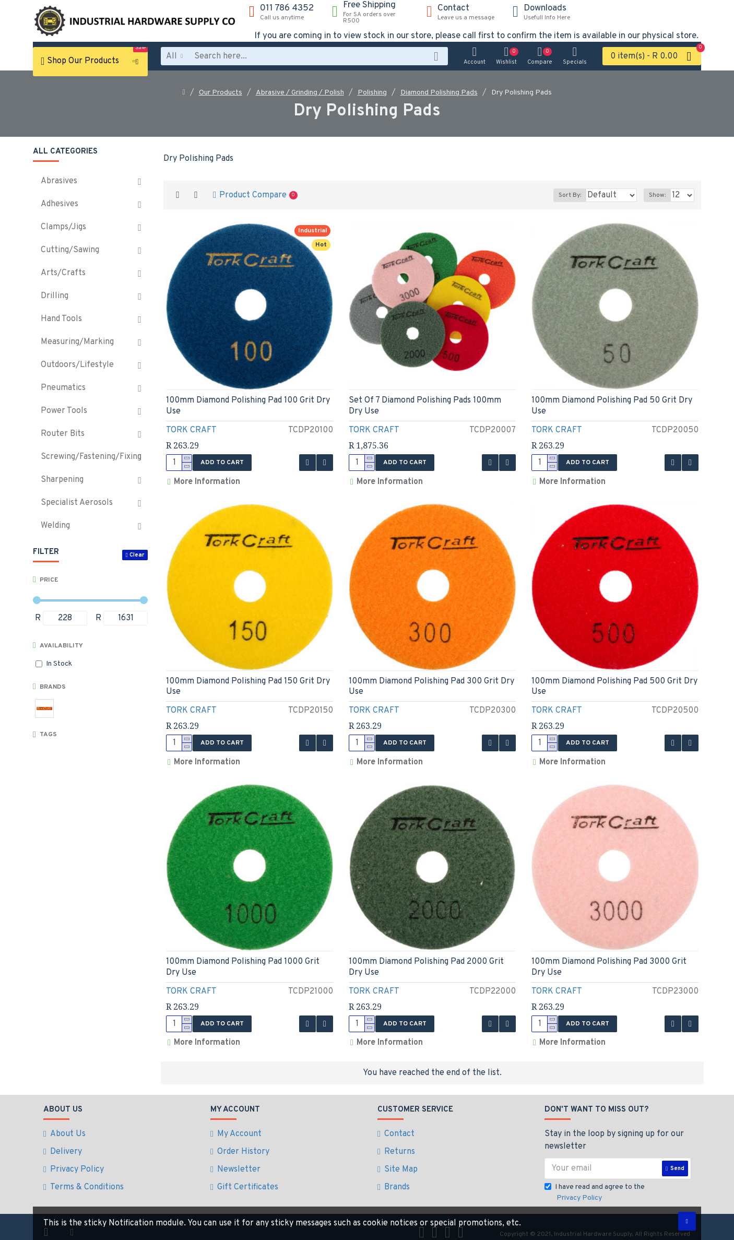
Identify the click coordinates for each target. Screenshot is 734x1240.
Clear (136, 555)
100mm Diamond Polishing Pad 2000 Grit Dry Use (426, 960)
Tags (48, 734)
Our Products (220, 92)
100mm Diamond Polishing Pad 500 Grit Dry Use (614, 683)
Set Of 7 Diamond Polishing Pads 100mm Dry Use (425, 406)
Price (49, 580)
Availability (61, 646)
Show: (660, 195)
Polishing (372, 92)
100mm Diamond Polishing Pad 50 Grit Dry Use (611, 406)
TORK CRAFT (191, 430)
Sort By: (555, 195)
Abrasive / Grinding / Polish (300, 92)
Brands (53, 687)
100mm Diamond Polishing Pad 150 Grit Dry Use (248, 683)
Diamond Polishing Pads (439, 92)
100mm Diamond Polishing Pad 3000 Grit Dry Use (608, 960)
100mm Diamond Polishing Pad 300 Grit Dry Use (431, 683)
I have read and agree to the (594, 1182)
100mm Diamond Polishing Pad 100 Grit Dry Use (248, 406)
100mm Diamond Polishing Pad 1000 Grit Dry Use (242, 960)
